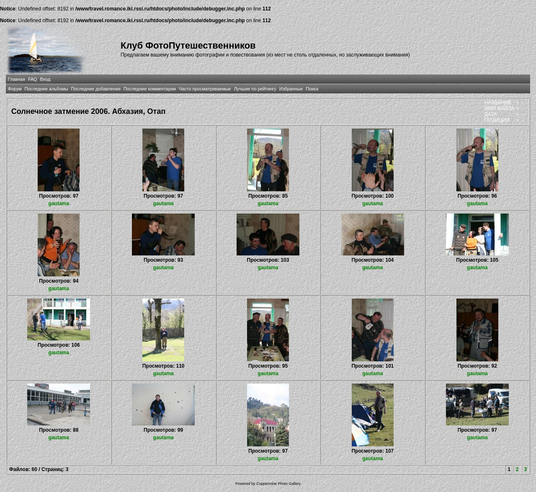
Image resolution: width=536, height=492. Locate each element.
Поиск (312, 88)
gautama (59, 203)
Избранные (291, 88)
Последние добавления (95, 88)
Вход (45, 79)
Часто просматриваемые (205, 88)
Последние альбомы (46, 88)
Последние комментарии (150, 88)
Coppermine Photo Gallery (278, 484)
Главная (16, 79)
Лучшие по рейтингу (255, 88)
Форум (15, 88)
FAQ (32, 79)
